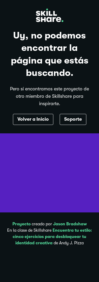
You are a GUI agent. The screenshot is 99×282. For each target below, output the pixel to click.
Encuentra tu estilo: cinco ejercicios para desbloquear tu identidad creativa (52, 236)
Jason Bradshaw (70, 224)
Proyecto (21, 224)
